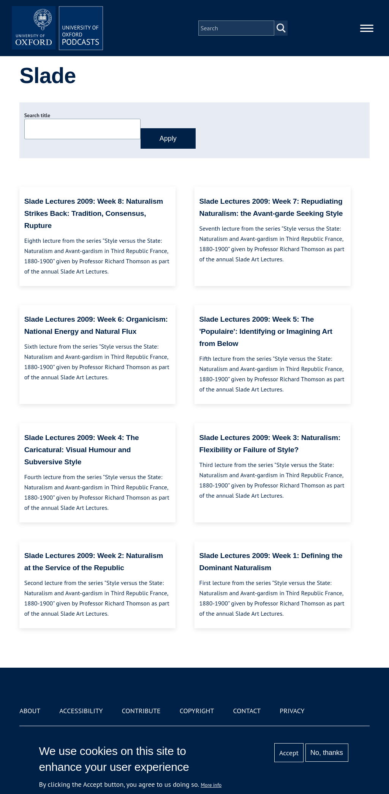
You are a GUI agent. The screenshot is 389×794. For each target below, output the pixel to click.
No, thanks (326, 752)
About (29, 710)
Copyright (197, 710)
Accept (289, 752)
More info (211, 784)
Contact (247, 710)
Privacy (292, 710)
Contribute (141, 710)
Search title (37, 115)
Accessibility (81, 710)
